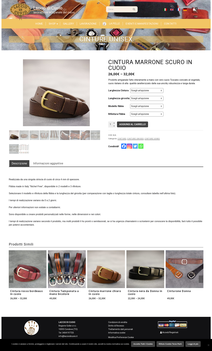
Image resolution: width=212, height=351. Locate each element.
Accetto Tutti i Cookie (143, 344)
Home (39, 23)
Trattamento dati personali (120, 329)
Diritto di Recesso (116, 326)
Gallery (68, 23)
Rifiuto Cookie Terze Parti (170, 344)
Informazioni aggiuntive (48, 163)
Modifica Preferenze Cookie (121, 337)
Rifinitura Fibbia (116, 114)
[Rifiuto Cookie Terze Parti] (208, 345)
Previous (11, 279)
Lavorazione (88, 23)
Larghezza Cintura (118, 90)
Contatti (170, 23)
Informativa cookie (116, 333)
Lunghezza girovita (118, 98)
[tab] (19, 163)
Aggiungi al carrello (132, 124)
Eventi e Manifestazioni (142, 23)
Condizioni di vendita (117, 322)
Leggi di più (193, 344)
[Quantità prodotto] (112, 124)
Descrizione (19, 163)
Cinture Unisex (135, 139)
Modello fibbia (116, 106)
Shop (52, 23)
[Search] (134, 9)
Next (201, 279)
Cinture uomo (152, 139)
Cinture (122, 139)
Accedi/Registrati (168, 332)
